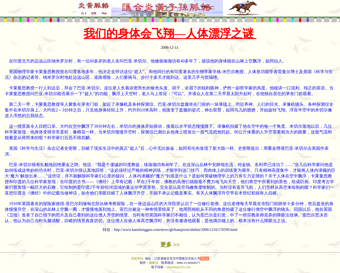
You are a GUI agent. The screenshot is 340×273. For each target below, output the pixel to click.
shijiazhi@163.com (178, 267)
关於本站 (137, 258)
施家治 (153, 262)
